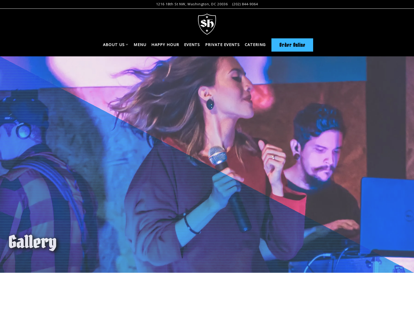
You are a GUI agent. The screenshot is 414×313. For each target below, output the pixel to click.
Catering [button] (255, 44)
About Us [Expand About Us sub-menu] (116, 44)
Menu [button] (140, 44)
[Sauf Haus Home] (207, 23)
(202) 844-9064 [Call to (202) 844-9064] (245, 4)
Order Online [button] (292, 45)
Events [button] (192, 44)
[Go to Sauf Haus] (192, 4)
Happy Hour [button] (165, 44)
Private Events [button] (222, 44)
